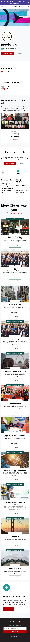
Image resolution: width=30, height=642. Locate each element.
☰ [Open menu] (2, 7)
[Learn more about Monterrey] (15, 121)
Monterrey (15, 134)
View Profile (15, 246)
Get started (8, 609)
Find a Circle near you (15, 213)
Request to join (7, 53)
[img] (15, 227)
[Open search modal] (28, 7)
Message (19, 53)
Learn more (18, 140)
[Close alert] (28, 2)
